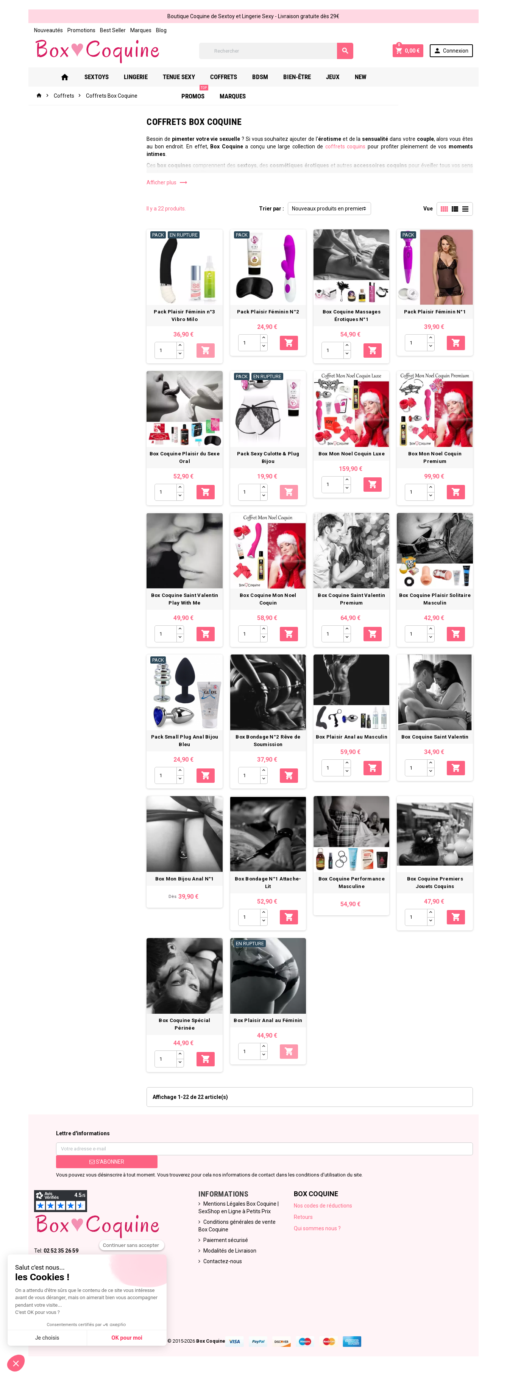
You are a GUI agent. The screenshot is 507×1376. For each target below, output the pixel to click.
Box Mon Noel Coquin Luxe (351, 454)
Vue (428, 209)
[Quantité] (165, 350)
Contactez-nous (222, 1262)
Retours (303, 1218)
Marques (140, 30)
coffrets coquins (345, 146)
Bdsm (260, 77)
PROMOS (395, 74)
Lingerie (136, 77)
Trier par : (271, 209)
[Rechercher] (276, 51)
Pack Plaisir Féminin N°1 (435, 312)
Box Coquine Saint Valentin (435, 737)
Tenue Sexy (179, 77)
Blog (161, 30)
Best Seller (113, 30)
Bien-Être (297, 77)
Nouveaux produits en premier (328, 209)
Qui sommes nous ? (317, 1229)
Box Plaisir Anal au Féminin (268, 1021)
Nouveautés (48, 30)
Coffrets (224, 77)
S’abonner (106, 1162)
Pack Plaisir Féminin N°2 (268, 312)
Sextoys (97, 77)
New (361, 77)
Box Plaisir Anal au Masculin (351, 737)
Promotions (81, 30)
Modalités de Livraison (229, 1251)
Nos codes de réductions (323, 1206)
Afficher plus (167, 182)
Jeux (333, 77)
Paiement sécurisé (225, 1241)
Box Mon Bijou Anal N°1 (184, 879)
